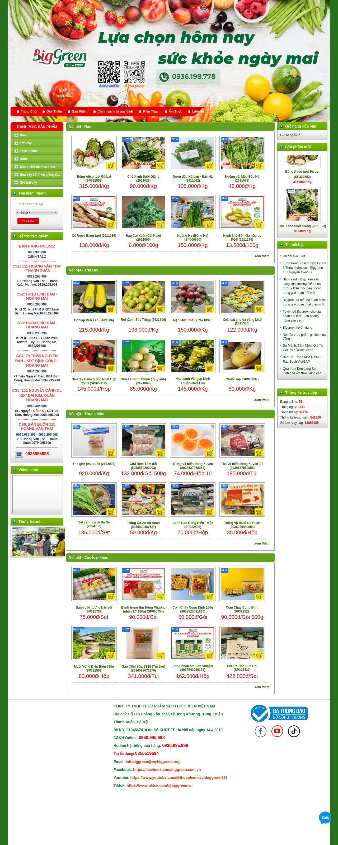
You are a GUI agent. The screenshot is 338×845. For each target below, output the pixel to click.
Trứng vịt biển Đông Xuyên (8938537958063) (193, 466)
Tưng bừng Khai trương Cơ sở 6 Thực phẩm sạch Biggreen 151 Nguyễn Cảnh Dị (304, 267)
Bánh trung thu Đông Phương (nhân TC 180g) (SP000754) (143, 609)
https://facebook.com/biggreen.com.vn (167, 770)
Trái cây (91, 270)
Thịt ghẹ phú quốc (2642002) (94, 464)
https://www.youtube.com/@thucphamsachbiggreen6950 (180, 777)
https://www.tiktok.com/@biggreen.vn (160, 785)
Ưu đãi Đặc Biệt (294, 256)
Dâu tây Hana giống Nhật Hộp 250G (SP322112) (94, 381)
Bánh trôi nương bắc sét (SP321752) (94, 609)
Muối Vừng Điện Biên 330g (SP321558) (94, 668)
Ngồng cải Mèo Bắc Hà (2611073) (242, 178)
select (55, 212)
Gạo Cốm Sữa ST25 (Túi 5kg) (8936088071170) (143, 668)
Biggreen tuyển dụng (297, 327)
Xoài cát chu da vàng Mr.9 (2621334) (242, 321)
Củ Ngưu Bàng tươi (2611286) (94, 235)
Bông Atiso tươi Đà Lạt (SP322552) (94, 178)
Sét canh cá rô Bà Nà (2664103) (94, 524)
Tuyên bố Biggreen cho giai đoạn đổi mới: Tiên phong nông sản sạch (302, 316)
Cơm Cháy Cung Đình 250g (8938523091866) (192, 609)
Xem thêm (261, 256)
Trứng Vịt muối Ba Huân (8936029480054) (242, 525)
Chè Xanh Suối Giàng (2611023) (143, 178)
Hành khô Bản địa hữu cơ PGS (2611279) (242, 237)
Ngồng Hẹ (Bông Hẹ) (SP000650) (192, 237)
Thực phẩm (94, 414)
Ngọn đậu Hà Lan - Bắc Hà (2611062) (193, 178)
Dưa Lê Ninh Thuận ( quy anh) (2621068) (143, 381)
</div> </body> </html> (37, 494)
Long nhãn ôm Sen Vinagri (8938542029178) (193, 668)
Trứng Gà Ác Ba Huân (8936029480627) (143, 525)
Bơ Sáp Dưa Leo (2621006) (94, 320)
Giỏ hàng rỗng (290, 135)
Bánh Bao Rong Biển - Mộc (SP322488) (192, 525)
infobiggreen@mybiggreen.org (153, 762)
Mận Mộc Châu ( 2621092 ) (192, 320)
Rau (87, 126)
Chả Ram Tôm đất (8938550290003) (143, 466)
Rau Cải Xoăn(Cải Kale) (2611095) (143, 237)
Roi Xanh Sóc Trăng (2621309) (143, 320)
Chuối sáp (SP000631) (242, 379)
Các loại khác (96, 557)
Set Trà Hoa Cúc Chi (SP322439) (242, 668)
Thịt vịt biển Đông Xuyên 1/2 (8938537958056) (242, 466)
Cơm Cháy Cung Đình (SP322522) (242, 609)
